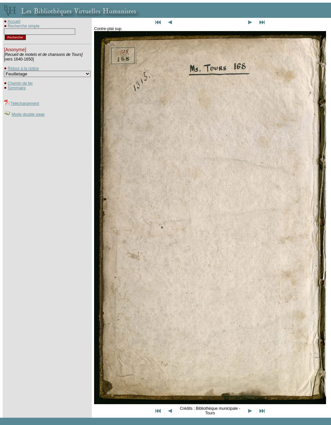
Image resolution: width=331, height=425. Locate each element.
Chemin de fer (20, 83)
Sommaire (17, 88)
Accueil (14, 21)
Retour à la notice (23, 68)
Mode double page (28, 114)
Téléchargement (24, 103)
